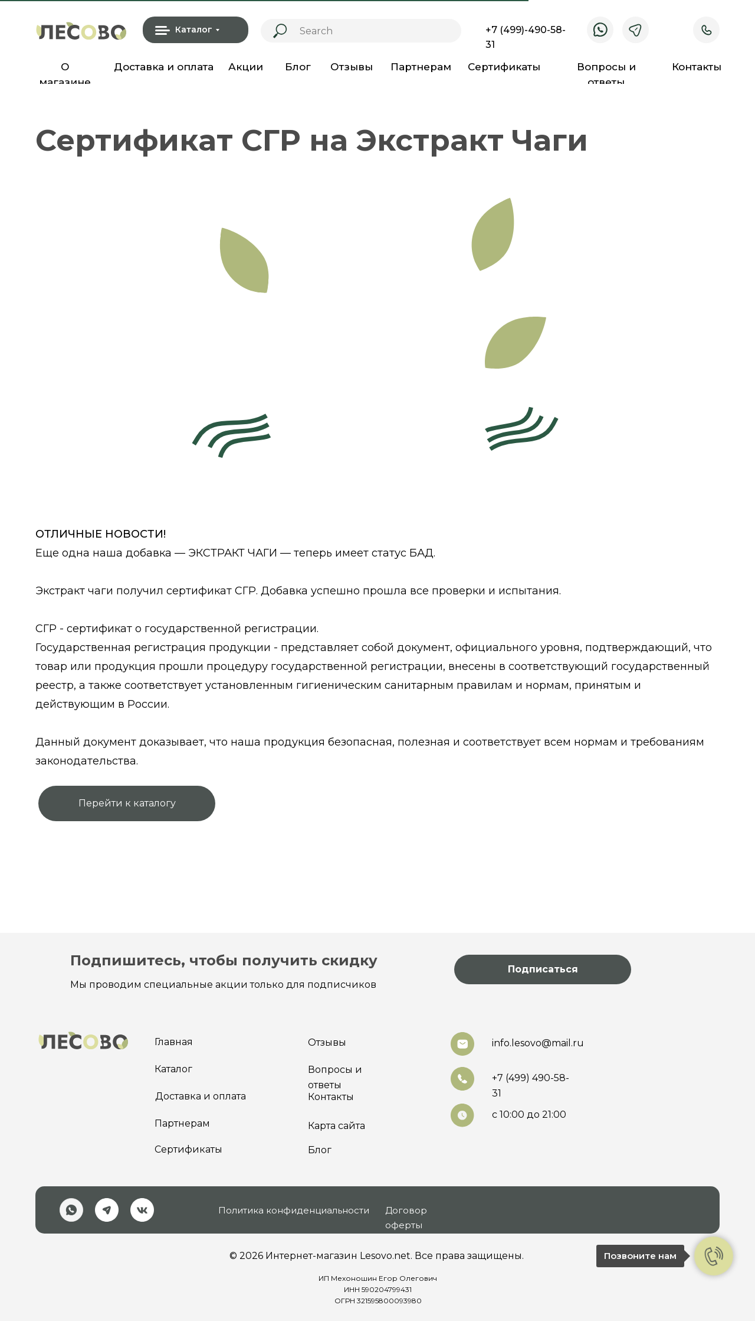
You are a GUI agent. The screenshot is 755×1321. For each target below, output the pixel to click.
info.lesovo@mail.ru (538, 1043)
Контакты (696, 67)
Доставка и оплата (164, 67)
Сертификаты (504, 67)
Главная (174, 1041)
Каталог (173, 1069)
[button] (542, 969)
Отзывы (351, 67)
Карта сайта (336, 1125)
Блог (298, 67)
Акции (245, 67)
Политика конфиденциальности (293, 1210)
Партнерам (420, 67)
